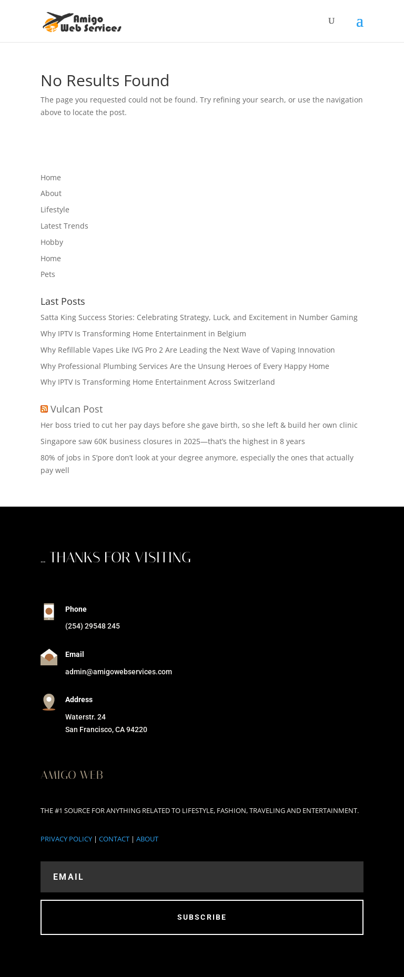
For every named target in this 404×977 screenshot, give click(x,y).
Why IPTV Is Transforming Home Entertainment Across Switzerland (158, 382)
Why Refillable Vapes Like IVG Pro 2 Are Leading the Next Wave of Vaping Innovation (188, 350)
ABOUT (147, 839)
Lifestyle (55, 209)
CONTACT (114, 839)
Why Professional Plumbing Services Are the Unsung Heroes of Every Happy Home (185, 366)
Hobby (52, 242)
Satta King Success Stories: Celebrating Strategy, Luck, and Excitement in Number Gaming (199, 317)
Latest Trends (64, 226)
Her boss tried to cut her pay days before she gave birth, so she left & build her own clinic (199, 425)
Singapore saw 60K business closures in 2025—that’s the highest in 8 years (173, 441)
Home (51, 177)
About (51, 193)
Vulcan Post (76, 409)
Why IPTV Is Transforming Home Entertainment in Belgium (143, 333)
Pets (48, 274)
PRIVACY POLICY (66, 839)
